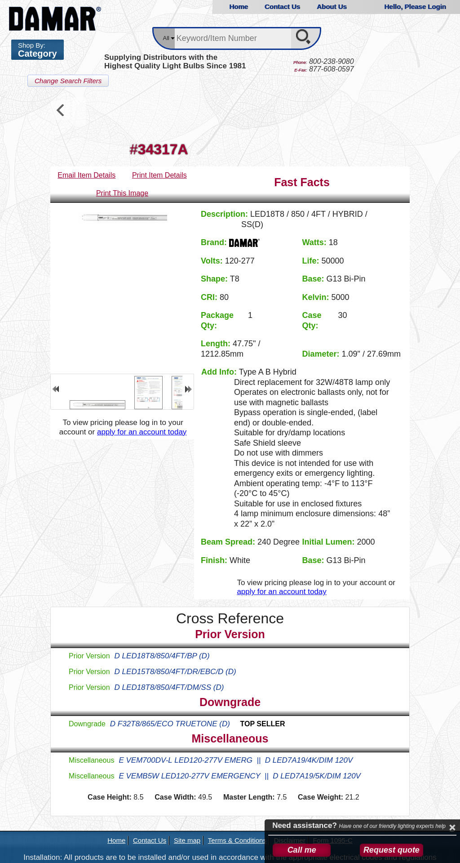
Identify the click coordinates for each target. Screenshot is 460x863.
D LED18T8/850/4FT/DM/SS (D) (169, 687)
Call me (302, 849)
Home (238, 6)
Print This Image (122, 193)
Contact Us (282, 6)
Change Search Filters (68, 81)
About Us (332, 6)
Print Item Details (159, 175)
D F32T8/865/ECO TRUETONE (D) (197, 724)
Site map (187, 840)
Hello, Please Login (415, 6)
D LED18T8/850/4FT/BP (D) (162, 656)
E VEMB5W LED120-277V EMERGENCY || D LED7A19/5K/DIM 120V (240, 776)
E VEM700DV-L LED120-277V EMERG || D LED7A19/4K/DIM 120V (236, 760)
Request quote (391, 849)
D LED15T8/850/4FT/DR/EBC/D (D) (175, 671)
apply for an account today (141, 432)
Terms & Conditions (237, 840)
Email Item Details (86, 175)
